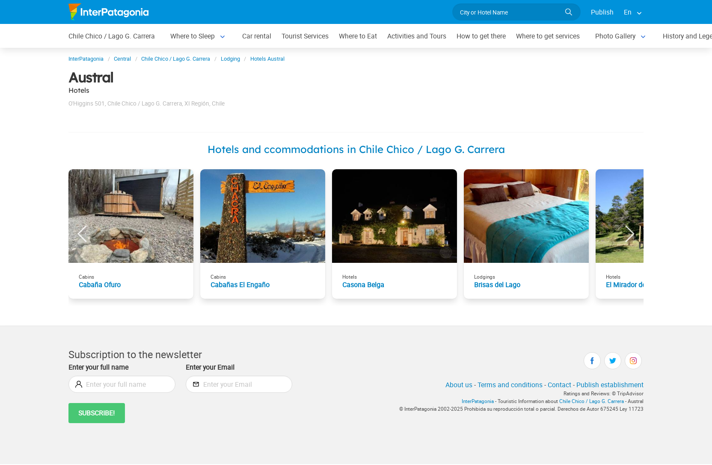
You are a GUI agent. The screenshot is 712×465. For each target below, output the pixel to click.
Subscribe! (96, 413)
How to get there (481, 36)
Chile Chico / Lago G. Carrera (111, 36)
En (628, 12)
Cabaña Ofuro (100, 284)
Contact (559, 384)
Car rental (256, 36)
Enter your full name (98, 367)
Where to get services (548, 36)
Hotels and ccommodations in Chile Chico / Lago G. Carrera (356, 149)
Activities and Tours (416, 36)
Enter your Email (210, 367)
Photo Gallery (615, 36)
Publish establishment (610, 384)
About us (458, 384)
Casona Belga (363, 284)
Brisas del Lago (497, 284)
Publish (602, 12)
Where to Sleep (192, 36)
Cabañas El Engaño (240, 284)
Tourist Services (305, 36)
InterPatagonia (478, 401)
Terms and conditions (510, 384)
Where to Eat (358, 36)
